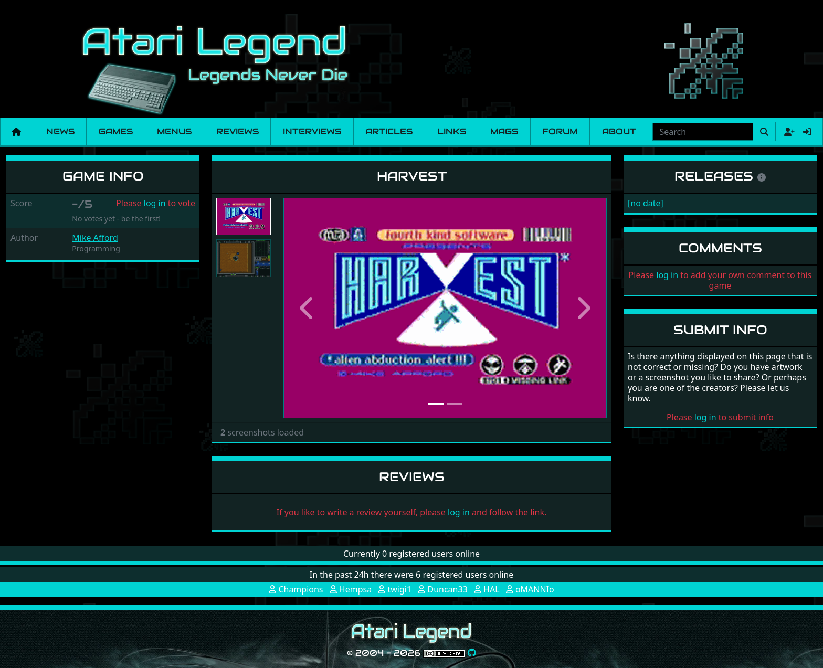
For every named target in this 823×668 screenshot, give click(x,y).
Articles (389, 131)
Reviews (237, 131)
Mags (504, 131)
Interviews (312, 131)
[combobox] (702, 132)
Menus (174, 131)
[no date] (645, 203)
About (619, 131)
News (60, 131)
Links (451, 131)
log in (155, 203)
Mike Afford (95, 237)
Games (116, 131)
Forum (559, 131)
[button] (307, 308)
